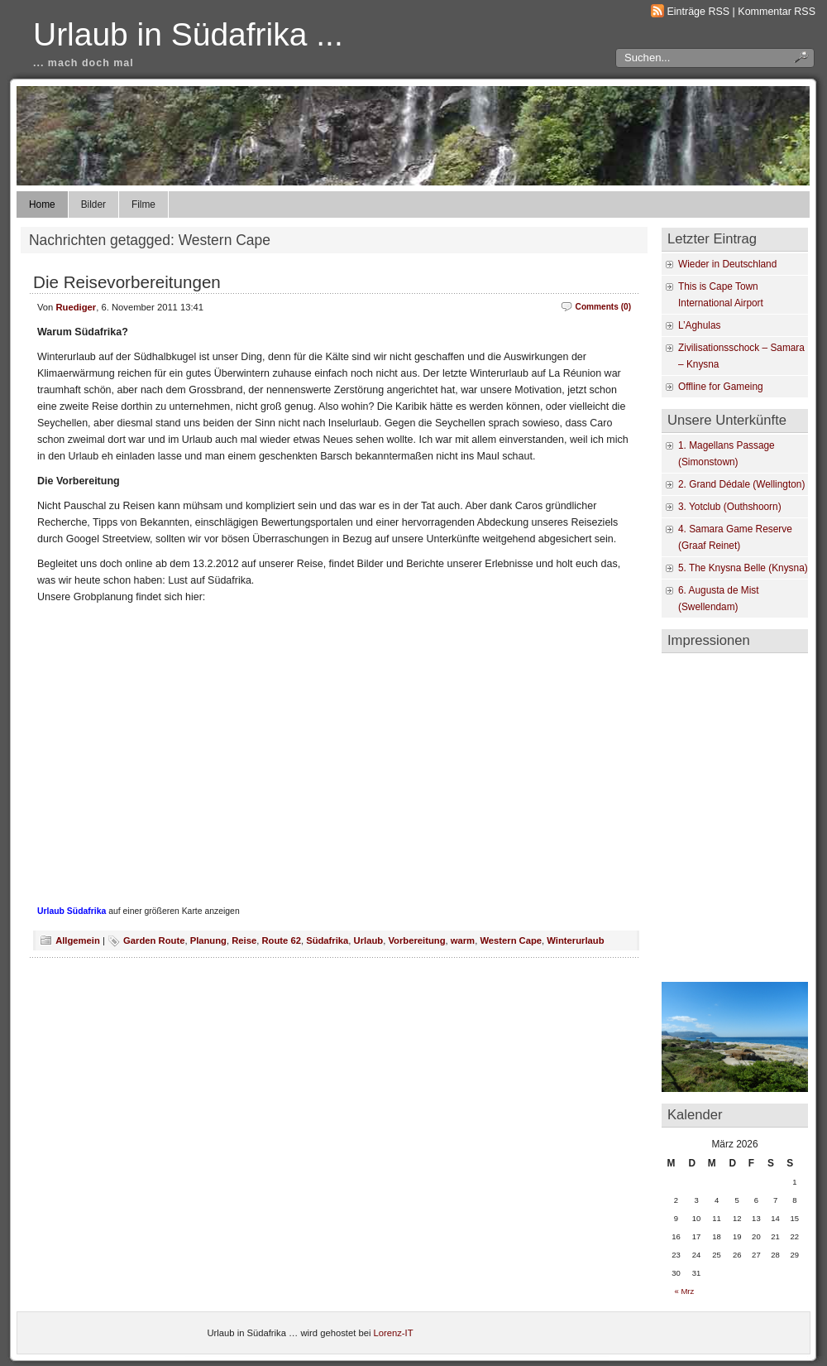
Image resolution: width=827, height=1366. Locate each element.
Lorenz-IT (394, 1333)
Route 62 (280, 940)
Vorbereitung (416, 940)
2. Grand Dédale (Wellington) (741, 484)
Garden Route (153, 940)
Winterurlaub (575, 940)
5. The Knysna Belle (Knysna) (743, 568)
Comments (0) (603, 306)
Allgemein (77, 940)
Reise (244, 940)
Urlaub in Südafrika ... (188, 34)
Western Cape (511, 940)
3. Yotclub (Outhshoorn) (730, 506)
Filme (143, 204)
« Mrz (685, 1291)
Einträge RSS (698, 11)
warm (463, 940)
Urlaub (369, 940)
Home (42, 204)
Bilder (93, 204)
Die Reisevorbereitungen (127, 281)
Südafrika (327, 940)
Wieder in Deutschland (727, 264)
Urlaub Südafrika (71, 911)
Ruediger (76, 307)
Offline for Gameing (720, 386)
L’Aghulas (699, 325)
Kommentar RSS (776, 11)
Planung (208, 940)
